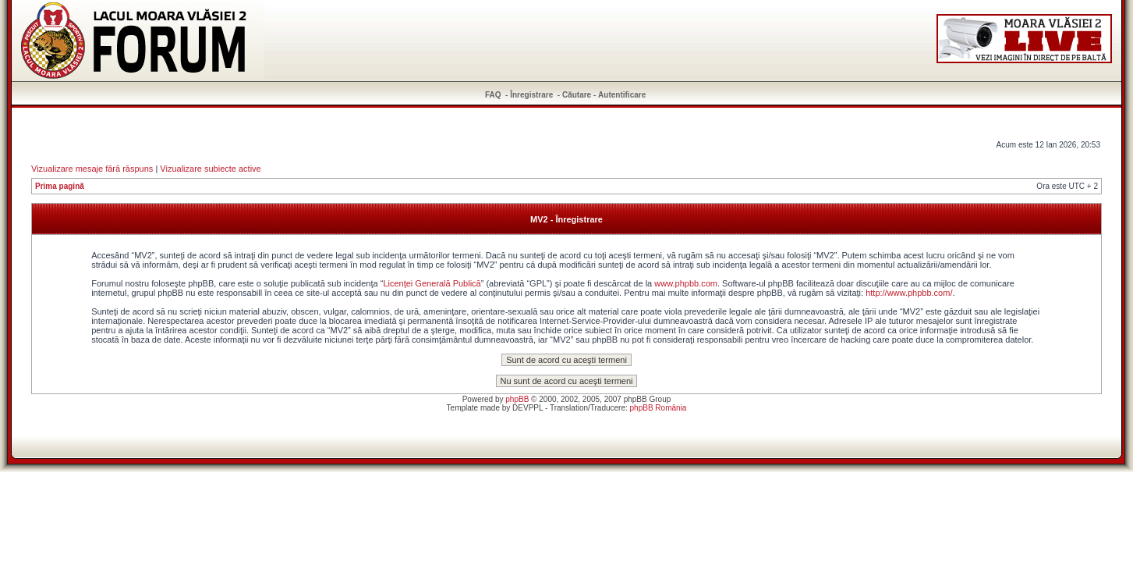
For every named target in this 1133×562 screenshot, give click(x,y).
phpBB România (658, 408)
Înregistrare (531, 95)
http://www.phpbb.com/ (909, 292)
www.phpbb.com (685, 283)
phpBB (517, 399)
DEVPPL (527, 408)
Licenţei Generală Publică (431, 283)
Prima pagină (59, 186)
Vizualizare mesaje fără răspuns (92, 168)
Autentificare (622, 95)
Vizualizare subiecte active (210, 168)
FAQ (493, 95)
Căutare (576, 95)
